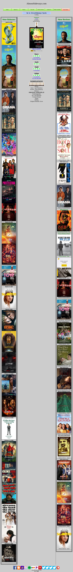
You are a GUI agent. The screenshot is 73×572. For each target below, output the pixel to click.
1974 (37, 18)
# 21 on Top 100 (36, 78)
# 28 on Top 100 (36, 59)
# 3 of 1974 (36, 70)
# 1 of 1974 (36, 57)
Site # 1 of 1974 (36, 49)
